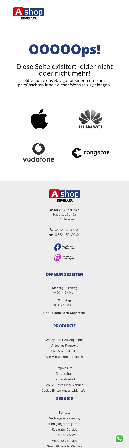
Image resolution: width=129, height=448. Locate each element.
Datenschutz (64, 374)
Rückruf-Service (64, 435)
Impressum (64, 368)
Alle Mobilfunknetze (64, 351)
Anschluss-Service (64, 441)
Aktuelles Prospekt (64, 346)
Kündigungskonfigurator (65, 424)
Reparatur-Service (64, 429)
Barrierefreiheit (64, 379)
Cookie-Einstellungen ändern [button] (64, 385)
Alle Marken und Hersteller (64, 357)
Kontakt (64, 413)
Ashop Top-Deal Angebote (64, 340)
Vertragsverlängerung (64, 418)
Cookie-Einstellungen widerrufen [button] (65, 391)
